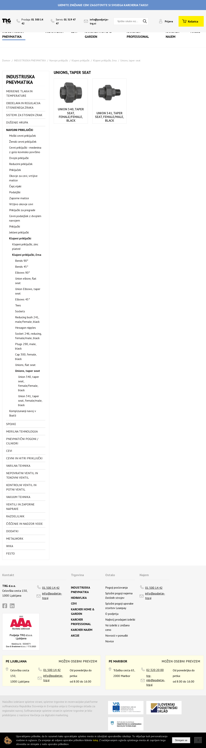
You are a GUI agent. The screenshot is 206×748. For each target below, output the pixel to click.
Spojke (11, 424)
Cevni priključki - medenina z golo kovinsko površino (25, 150)
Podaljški (14, 192)
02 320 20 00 (155, 670)
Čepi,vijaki (15, 186)
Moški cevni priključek (22, 135)
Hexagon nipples (25, 327)
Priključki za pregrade (22, 210)
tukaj (95, 740)
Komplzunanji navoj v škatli (22, 413)
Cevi (9, 451)
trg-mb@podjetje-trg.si (155, 680)
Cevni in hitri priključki (24, 458)
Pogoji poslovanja (116, 587)
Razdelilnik (15, 516)
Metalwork (14, 538)
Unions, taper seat (130, 60)
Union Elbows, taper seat (27, 291)
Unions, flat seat (25, 365)
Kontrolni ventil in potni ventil (21, 487)
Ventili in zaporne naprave (20, 506)
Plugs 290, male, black (25, 346)
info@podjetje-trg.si (52, 596)
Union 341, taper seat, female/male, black (30, 400)
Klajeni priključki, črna (105, 60)
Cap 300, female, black (26, 357)
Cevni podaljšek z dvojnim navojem (25, 218)
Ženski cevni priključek (22, 141)
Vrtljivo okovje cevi (21, 204)
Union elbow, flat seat (25, 281)
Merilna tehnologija (22, 431)
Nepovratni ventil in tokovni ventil (22, 475)
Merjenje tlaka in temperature (19, 93)
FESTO (10, 553)
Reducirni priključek (20, 164)
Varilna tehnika (18, 465)
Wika (9, 546)
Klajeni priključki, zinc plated (25, 246)
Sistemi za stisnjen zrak (24, 115)
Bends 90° (21, 260)
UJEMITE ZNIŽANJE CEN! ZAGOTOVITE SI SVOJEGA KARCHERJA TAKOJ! (103, 5)
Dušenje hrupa (17, 122)
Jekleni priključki (19, 232)
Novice (109, 641)
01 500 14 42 (51, 588)
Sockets (20, 311)
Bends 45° (21, 266)
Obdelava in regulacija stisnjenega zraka (23, 105)
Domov (6, 60)
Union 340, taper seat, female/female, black (28, 383)
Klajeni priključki (80, 60)
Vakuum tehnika (18, 497)
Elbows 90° (22, 272)
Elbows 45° (22, 299)
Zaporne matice (19, 198)
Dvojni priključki (19, 158)
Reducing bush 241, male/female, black (27, 319)
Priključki (14, 226)
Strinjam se (181, 740)
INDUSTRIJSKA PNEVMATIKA (30, 60)
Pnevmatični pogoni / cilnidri (22, 441)
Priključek (15, 170)
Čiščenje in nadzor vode (24, 524)
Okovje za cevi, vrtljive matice (23, 178)
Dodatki (12, 531)
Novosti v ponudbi (116, 635)
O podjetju (111, 614)
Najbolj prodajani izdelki (120, 619)
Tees (18, 305)
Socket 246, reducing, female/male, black (28, 336)
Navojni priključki (58, 60)
